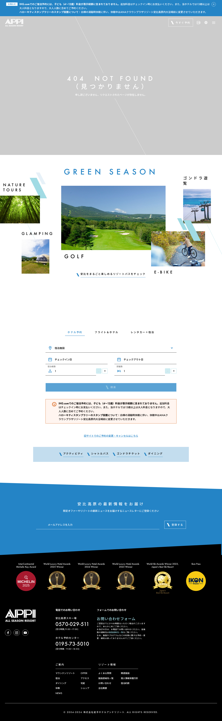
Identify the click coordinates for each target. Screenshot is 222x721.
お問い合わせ (104, 683)
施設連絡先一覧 (116, 632)
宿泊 (58, 678)
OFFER (84, 673)
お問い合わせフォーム (116, 618)
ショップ (85, 688)
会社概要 (102, 688)
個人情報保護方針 (129, 678)
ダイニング (61, 683)
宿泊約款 (125, 683)
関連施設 (125, 673)
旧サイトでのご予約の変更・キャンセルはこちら (111, 435)
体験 (58, 688)
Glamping (38, 233)
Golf (74, 256)
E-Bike (164, 272)
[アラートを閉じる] (214, 4)
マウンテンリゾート (65, 673)
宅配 (83, 683)
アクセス (85, 678)
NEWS (59, 693)
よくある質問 (104, 673)
